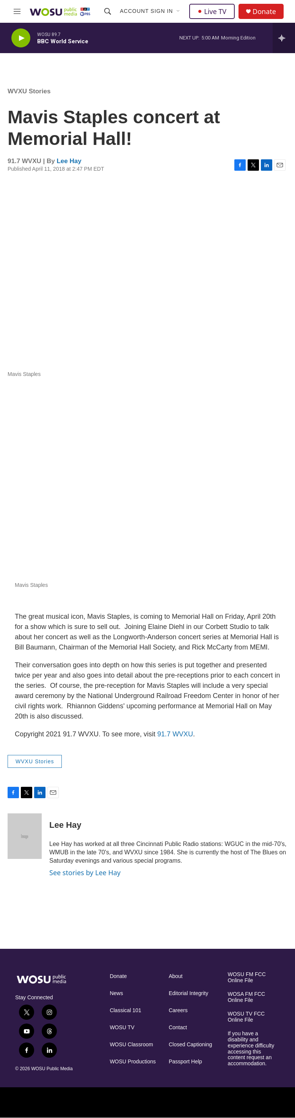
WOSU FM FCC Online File (246, 977)
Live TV (212, 11)
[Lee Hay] (25, 836)
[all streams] (284, 38)
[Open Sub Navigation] (179, 11)
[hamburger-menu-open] (17, 11)
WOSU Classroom (131, 1044)
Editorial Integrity (188, 993)
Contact (178, 1027)
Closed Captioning (190, 1044)
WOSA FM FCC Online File (246, 997)
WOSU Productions (132, 1062)
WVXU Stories (29, 91)
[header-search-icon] (107, 11)
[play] (21, 38)
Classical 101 (125, 1010)
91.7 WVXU (175, 734)
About (176, 976)
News (116, 993)
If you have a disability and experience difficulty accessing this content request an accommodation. (251, 1049)
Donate (264, 12)
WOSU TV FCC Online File (246, 1017)
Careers (178, 1010)
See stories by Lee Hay (85, 872)
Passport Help (185, 1062)
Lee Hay (68, 161)
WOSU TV (122, 1027)
